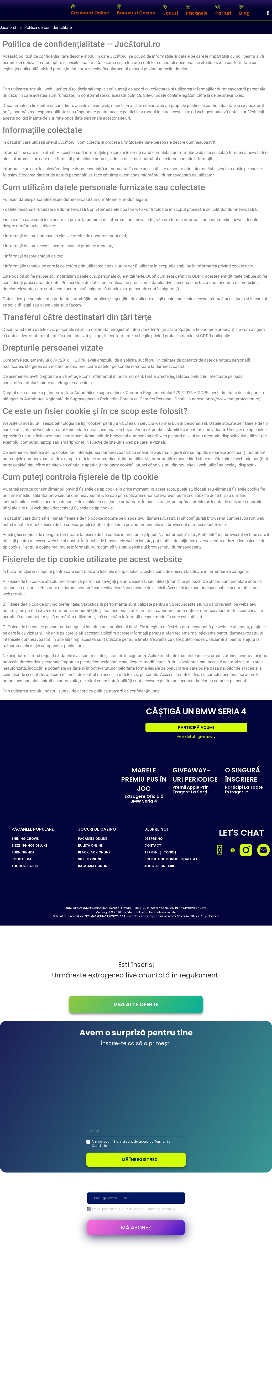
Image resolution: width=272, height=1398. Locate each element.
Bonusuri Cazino (136, 13)
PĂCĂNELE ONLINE (92, 838)
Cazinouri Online (90, 13)
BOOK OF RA (22, 859)
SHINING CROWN (25, 838)
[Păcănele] (188, 7)
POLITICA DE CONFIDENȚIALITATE (171, 859)
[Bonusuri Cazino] (119, 6)
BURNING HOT (23, 852)
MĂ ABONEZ (136, 1227)
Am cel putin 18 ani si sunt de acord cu (131, 1143)
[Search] (268, 13)
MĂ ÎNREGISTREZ (139, 1159)
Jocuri (170, 13)
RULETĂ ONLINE (90, 845)
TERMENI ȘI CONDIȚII (161, 852)
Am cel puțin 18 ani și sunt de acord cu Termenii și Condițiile (133, 1209)
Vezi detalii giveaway (196, 736)
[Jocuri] (165, 7)
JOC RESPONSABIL (159, 866)
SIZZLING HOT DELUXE (30, 845)
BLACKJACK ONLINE (94, 852)
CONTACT (152, 845)
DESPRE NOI (154, 838)
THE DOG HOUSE (25, 866)
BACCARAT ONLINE (93, 866)
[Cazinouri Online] (73, 6)
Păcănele (196, 13)
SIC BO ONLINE (90, 859)
